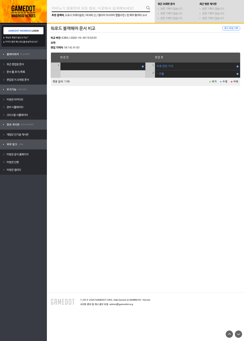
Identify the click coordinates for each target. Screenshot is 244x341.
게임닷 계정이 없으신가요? (16, 38)
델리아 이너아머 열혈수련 (111, 15)
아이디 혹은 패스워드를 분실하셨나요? (21, 42)
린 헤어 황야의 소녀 (137, 15)
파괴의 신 (91, 15)
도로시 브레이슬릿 (74, 15)
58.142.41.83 (71, 47)
